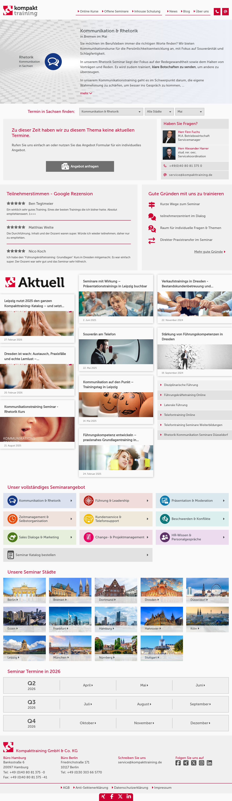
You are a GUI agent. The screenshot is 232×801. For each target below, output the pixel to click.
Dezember (200, 723)
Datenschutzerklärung (129, 788)
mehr (86, 93)
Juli (88, 704)
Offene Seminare (115, 11)
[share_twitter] (120, 797)
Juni (200, 685)
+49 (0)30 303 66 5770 (84, 772)
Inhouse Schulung (146, 11)
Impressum (162, 788)
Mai (144, 685)
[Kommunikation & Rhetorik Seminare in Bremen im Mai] (217, 11)
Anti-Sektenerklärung (90, 788)
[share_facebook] (112, 797)
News (172, 11)
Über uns (201, 11)
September (200, 704)
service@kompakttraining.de (140, 762)
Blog (185, 11)
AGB (65, 788)
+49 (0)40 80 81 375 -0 (27, 772)
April (88, 685)
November (144, 723)
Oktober (88, 723)
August (144, 704)
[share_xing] (103, 797)
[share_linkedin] (129, 797)
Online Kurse (87, 11)
